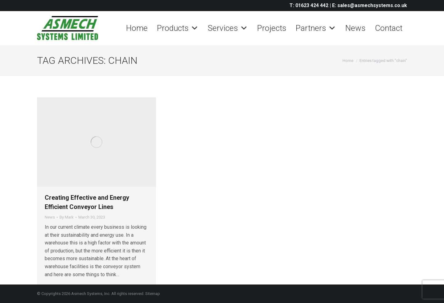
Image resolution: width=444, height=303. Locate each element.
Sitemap (152, 293)
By (67, 217)
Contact (388, 28)
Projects (271, 28)
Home (137, 28)
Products (178, 28)
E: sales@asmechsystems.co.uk (369, 5)
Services (228, 28)
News (355, 28)
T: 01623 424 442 (309, 5)
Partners (316, 28)
